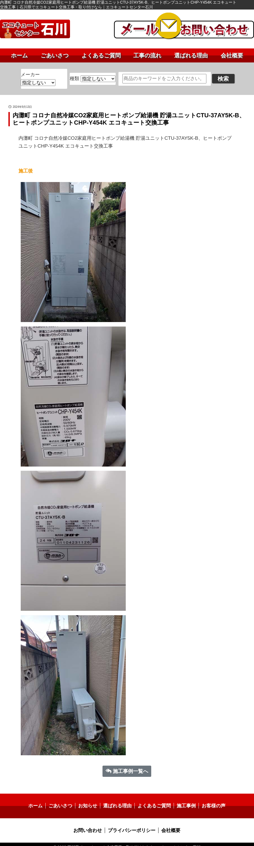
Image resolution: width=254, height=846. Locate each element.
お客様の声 (209, 800)
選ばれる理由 (191, 55)
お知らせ (90, 800)
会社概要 (232, 55)
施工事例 (183, 800)
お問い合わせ (89, 824)
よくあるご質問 (101, 55)
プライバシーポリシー (131, 824)
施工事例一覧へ (127, 767)
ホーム (19, 55)
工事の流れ (147, 55)
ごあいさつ (55, 55)
